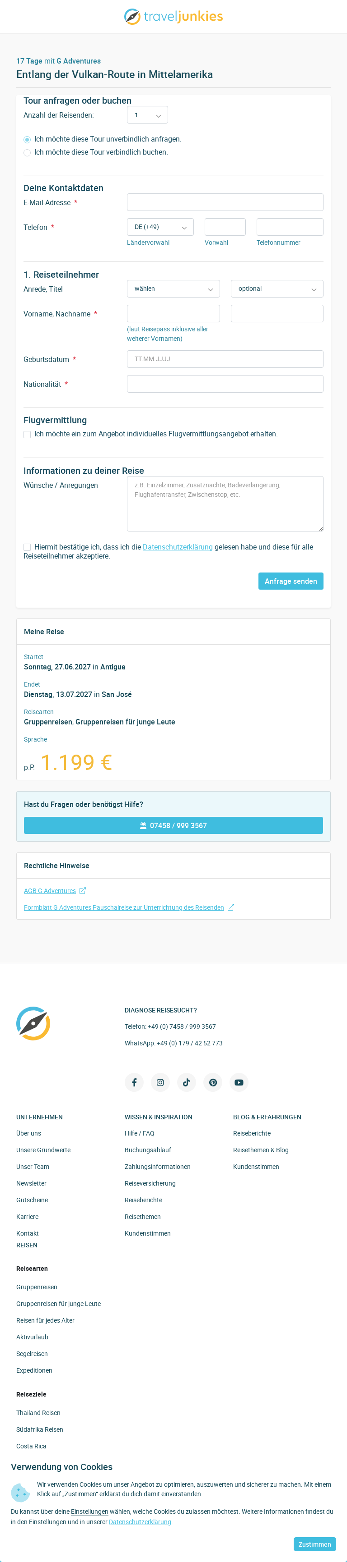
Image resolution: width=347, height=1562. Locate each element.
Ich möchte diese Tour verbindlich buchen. (95, 152)
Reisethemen (143, 1216)
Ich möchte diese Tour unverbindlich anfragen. (102, 139)
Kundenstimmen (148, 1233)
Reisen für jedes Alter (45, 1320)
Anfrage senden (291, 581)
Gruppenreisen (48, 722)
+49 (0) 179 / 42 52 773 (190, 1043)
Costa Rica (31, 1446)
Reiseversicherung (150, 1183)
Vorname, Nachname (60, 314)
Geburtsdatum (49, 359)
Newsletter (31, 1183)
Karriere (27, 1216)
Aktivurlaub (32, 1337)
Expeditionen (34, 1370)
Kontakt (27, 1233)
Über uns (28, 1133)
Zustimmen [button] (315, 1544)
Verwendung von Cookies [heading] (62, 1466)
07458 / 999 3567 (173, 825)
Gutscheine (32, 1200)
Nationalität (45, 384)
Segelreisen (32, 1353)
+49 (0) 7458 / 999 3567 (182, 1026)
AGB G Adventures (55, 890)
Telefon (38, 227)
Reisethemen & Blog (261, 1149)
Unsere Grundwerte (43, 1149)
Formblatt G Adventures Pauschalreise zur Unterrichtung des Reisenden (129, 907)
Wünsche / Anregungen (60, 485)
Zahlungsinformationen (158, 1166)
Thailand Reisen (38, 1412)
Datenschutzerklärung (178, 547)
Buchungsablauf (148, 1149)
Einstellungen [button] (89, 1511)
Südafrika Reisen (39, 1429)
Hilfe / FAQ (140, 1133)
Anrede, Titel (43, 289)
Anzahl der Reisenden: (58, 115)
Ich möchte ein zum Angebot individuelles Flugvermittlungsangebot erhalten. (150, 434)
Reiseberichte (143, 1200)
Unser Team (32, 1166)
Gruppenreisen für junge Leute (125, 722)
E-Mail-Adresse (50, 202)
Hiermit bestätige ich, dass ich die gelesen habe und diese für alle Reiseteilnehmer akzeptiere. (168, 551)
